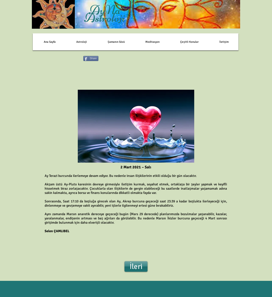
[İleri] (136, 266)
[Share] (90, 58)
